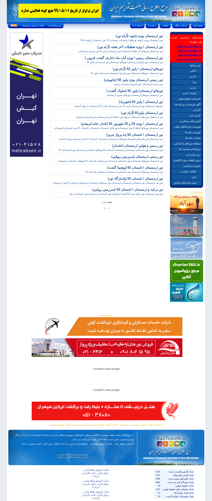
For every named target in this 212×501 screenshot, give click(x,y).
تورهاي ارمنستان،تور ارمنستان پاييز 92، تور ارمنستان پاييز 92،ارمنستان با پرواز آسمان (118, 106)
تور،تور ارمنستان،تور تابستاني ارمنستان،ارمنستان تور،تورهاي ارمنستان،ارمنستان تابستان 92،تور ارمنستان (108, 182)
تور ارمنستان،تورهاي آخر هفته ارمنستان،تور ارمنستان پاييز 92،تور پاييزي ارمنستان (120, 51)
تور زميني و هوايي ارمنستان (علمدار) (137, 145)
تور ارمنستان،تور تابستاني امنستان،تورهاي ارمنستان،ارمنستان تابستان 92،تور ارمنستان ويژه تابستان (111, 138)
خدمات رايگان (181, 25)
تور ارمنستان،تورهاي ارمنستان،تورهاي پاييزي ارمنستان (134, 95)
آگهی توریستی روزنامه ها (188, 104)
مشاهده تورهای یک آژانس (188, 143)
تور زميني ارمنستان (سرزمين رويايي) (137, 156)
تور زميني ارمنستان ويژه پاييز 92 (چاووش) (133, 80)
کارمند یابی (195, 115)
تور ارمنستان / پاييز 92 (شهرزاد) (141, 102)
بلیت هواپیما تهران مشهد (189, 46)
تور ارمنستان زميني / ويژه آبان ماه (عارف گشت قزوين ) (124, 58)
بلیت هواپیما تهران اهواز (190, 54)
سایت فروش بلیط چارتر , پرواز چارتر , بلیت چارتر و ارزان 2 (96, 483)
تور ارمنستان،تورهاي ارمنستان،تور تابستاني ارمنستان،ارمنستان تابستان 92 (124, 171)
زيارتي (193, 87)
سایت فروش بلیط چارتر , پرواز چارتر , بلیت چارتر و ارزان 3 (96, 494)
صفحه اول (198, 25)
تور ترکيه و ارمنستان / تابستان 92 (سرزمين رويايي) (127, 189)
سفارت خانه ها (193, 137)
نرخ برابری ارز (193, 154)
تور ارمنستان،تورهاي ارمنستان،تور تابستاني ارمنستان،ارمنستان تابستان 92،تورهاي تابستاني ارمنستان (110, 160)
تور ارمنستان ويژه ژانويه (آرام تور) (139, 36)
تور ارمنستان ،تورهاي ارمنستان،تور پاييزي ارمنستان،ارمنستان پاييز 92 (127, 73)
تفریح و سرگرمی (192, 165)
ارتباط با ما (137, 25)
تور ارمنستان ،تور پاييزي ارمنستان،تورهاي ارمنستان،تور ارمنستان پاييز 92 (125, 62)
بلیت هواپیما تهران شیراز (189, 59)
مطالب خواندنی (188, 171)
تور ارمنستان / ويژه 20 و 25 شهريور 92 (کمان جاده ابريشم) (122, 123)
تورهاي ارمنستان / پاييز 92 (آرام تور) (138, 69)
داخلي (193, 70)
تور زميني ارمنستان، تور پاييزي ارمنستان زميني (138, 84)
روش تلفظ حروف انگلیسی (187, 160)
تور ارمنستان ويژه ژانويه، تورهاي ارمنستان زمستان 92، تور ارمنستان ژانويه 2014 (121, 40)
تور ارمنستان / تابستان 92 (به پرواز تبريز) (134, 134)
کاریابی (197, 109)
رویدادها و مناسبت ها (190, 149)
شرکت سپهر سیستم (101, 443)
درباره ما (152, 25)
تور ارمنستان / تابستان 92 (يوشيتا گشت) (135, 167)
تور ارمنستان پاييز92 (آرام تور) (142, 112)
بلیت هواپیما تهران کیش (190, 50)
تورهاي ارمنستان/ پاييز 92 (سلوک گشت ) (134, 91)
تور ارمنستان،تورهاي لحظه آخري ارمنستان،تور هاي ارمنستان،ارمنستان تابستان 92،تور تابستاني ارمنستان (108, 127)
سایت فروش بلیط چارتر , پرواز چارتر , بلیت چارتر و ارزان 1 (96, 472)
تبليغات (165, 25)
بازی (194, 177)
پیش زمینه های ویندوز (185, 182)
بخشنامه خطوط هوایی (189, 98)
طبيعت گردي (189, 93)
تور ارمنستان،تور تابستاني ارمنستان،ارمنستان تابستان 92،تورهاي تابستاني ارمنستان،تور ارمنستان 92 (111, 149)
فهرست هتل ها (193, 132)
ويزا (194, 82)
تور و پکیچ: (195, 65)
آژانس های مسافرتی (190, 121)
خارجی (192, 76)
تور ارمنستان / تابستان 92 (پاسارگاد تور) (135, 178)
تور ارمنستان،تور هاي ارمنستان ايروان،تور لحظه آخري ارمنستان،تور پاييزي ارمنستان (119, 117)
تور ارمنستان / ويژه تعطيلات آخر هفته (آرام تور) (130, 47)
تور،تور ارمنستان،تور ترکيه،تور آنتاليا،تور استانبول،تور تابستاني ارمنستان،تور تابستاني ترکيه (116, 193)
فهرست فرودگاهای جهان (188, 126)
